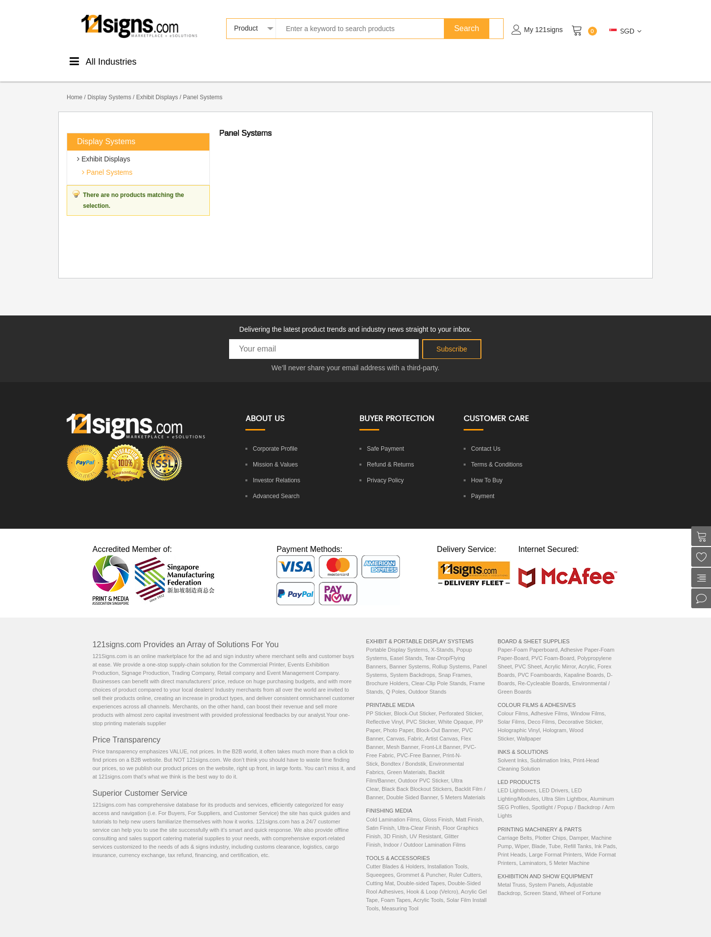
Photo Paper (398, 720)
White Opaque (455, 711)
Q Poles (395, 681)
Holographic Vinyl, (520, 720)
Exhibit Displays (157, 86)
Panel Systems (108, 162)
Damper (579, 827)
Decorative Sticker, (580, 711)
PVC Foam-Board (552, 648)
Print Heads (512, 844)
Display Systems (109, 86)
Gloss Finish (438, 809)
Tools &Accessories (411, 60)
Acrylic (586, 656)
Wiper (522, 836)
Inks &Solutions (460, 60)
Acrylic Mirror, (562, 656)
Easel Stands (406, 648)
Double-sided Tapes (421, 873)
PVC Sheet (528, 656)
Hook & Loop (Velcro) (432, 881)
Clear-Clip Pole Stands (438, 673)
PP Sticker (378, 703)
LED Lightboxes (517, 780)
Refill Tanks (578, 836)
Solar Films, (513, 711)
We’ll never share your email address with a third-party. (355, 357)
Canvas (395, 728)
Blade (539, 836)
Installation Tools (447, 856)
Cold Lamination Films (393, 809)
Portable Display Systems (397, 639)
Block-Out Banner (437, 720)
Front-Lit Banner (440, 737)
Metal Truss (512, 874)
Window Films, (588, 703)
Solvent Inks (512, 750)
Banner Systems (409, 656)
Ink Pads (605, 836)
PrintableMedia (182, 60)
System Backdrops (412, 664)
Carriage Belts (515, 827)
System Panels (547, 874)
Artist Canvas (442, 728)
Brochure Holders (387, 673)
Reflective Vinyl (384, 711)
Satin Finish (380, 817)
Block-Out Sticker (414, 703)
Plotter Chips (550, 827)
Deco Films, (543, 711)
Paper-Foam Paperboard (528, 639)
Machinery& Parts (553, 60)
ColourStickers (271, 60)
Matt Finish (469, 809)
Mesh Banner (402, 737)
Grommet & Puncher (421, 864)
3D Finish (395, 826)
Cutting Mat (380, 873)
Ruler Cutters (465, 864)
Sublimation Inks (550, 750)
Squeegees (380, 864)
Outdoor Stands (427, 681)
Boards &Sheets (316, 60)
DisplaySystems (361, 60)
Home (74, 86)
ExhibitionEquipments (604, 60)
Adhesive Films (549, 703)
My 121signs (543, 30)
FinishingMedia (227, 60)
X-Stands (442, 639)
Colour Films (513, 703)
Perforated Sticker (459, 703)
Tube (555, 836)
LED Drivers (553, 780)
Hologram (554, 720)
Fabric (415, 728)
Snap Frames (454, 664)
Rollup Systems (451, 656)
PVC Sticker (420, 711)
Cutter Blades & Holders (395, 856)
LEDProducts (505, 60)
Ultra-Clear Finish (418, 817)
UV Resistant (425, 826)
